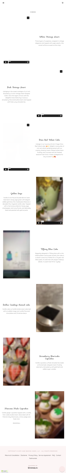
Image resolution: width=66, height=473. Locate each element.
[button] (3, 2)
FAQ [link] (53, 455)
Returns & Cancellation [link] (12, 455)
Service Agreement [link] (45, 455)
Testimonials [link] (33, 458)
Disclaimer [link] (24, 455)
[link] (62, 2)
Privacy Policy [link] (32, 455)
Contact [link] (58, 455)
